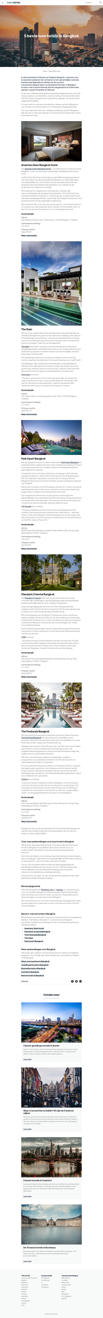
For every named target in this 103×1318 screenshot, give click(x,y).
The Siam (25, 346)
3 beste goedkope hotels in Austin (41, 1045)
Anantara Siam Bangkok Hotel (38, 169)
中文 (23, 1305)
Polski (23, 1291)
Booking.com (47, 889)
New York (65, 1282)
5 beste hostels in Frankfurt (37, 1180)
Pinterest (45, 1287)
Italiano (24, 1289)
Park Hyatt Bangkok (70, 462)
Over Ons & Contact (29, 1278)
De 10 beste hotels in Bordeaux (39, 1247)
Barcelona (66, 1278)
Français (24, 1287)
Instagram (45, 1278)
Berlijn (64, 1298)
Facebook (45, 1280)
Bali (63, 1291)
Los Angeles (66, 1296)
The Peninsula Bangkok (31, 737)
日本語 (23, 1303)
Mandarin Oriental (33, 598)
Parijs (64, 1287)
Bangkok (65, 1294)
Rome (64, 1289)
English (24, 1280)
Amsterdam (66, 1285)
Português (25, 1301)
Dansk (23, 1298)
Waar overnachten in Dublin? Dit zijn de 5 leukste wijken (48, 1111)
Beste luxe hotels (54, 71)
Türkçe (24, 1294)
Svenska (24, 1296)
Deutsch (24, 1285)
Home (45, 71)
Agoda (59, 889)
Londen (65, 1280)
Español (24, 1282)
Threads (44, 1285)
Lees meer (27, 1059)
